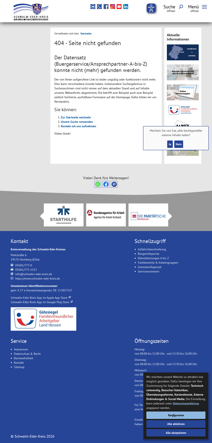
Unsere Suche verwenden (77, 122)
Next (172, 216)
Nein (179, 144)
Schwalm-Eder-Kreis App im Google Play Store (42, 302)
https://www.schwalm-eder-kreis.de (37, 278)
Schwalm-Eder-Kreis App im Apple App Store (41, 298)
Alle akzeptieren (176, 433)
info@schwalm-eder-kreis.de (33, 274)
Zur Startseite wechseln (76, 117)
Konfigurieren (176, 415)
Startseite (85, 33)
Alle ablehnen (176, 424)
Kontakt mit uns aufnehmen (78, 126)
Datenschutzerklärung (186, 403)
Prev (40, 216)
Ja (170, 144)
